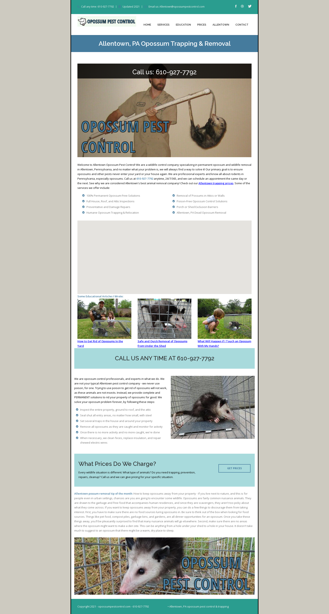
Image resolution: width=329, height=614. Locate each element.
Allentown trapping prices (215, 183)
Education (183, 24)
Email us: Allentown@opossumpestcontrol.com (177, 6)
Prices (201, 24)
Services (163, 24)
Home (147, 24)
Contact (241, 24)
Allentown (221, 24)
